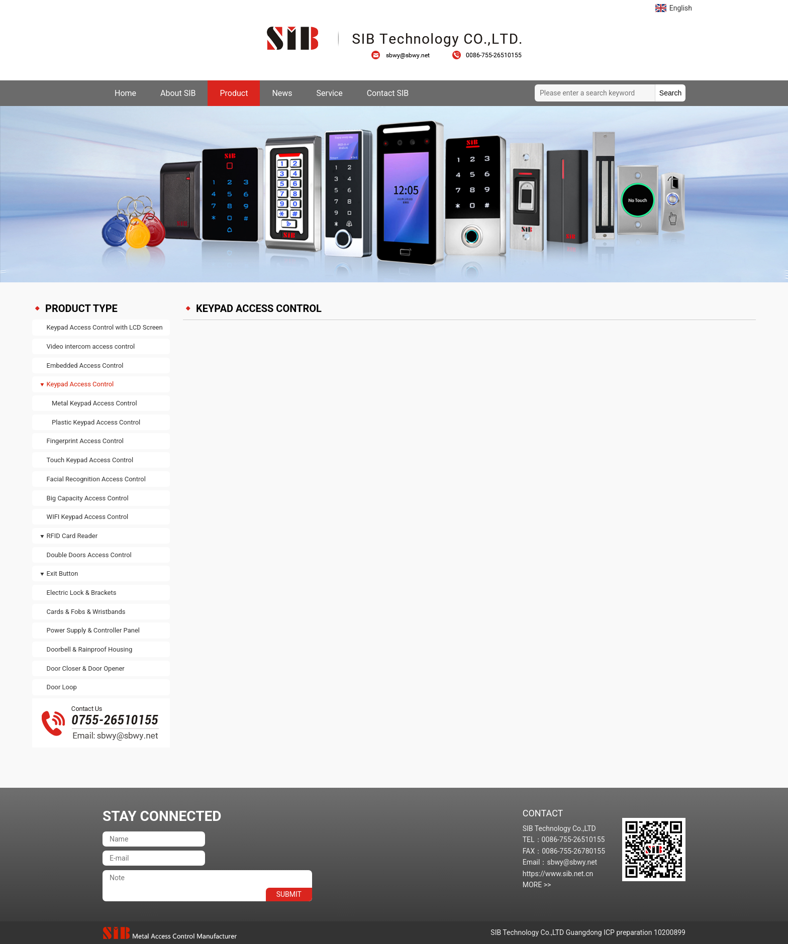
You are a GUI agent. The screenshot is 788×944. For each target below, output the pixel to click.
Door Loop (62, 687)
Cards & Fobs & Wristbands (86, 611)
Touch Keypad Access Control (90, 460)
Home (125, 93)
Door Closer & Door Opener (86, 668)
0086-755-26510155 (487, 55)
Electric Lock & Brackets (82, 592)
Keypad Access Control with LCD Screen (105, 327)
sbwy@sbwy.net (405, 55)
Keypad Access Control (80, 384)
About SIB (177, 93)
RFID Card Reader (72, 536)
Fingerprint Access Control (85, 441)
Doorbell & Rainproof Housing (90, 649)
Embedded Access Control (85, 365)
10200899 (669, 932)
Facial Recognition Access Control (96, 479)
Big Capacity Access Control (88, 498)
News (282, 93)
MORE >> (537, 885)
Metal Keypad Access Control (94, 403)
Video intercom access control (91, 346)
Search (670, 93)
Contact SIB (388, 93)
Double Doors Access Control (89, 555)
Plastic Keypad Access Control (96, 422)
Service (330, 93)
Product (234, 93)
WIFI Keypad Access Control (88, 516)
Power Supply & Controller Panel (93, 630)
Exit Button (62, 573)
